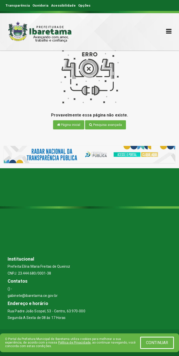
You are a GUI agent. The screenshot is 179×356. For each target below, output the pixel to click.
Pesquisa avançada (105, 125)
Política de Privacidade (74, 342)
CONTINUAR (157, 342)
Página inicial (68, 125)
